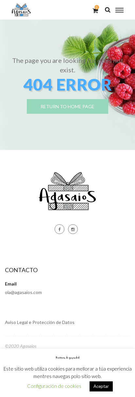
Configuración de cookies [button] (54, 386)
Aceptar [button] (101, 386)
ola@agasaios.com (23, 292)
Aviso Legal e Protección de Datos (40, 322)
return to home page (67, 106)
